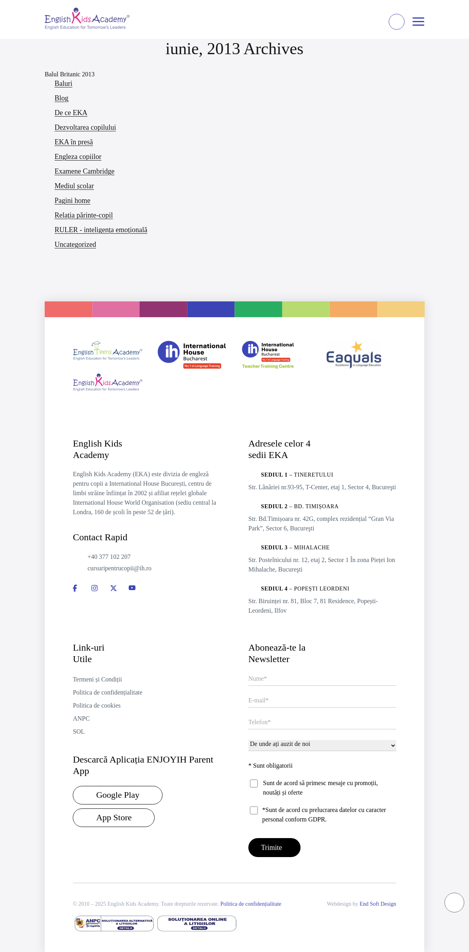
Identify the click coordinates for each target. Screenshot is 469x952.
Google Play (117, 794)
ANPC (81, 717)
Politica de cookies (97, 704)
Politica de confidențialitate (107, 691)
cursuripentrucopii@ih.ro (119, 567)
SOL (79, 730)
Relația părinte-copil (84, 215)
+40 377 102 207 (108, 556)
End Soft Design (377, 903)
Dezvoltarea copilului (85, 127)
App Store (114, 816)
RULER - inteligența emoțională (101, 230)
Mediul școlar (74, 186)
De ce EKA (71, 113)
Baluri (63, 83)
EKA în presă (74, 142)
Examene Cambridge (84, 171)
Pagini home (73, 200)
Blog (61, 98)
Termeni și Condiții (97, 678)
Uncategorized (75, 244)
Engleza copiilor (78, 157)
